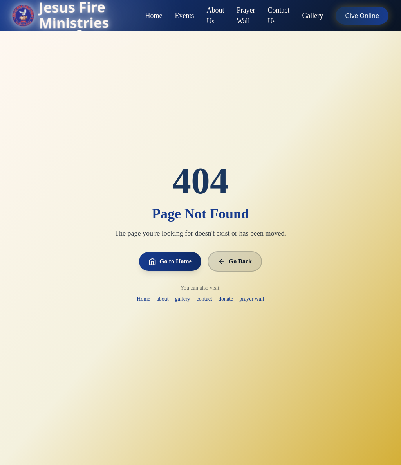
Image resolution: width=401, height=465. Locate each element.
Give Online (362, 15)
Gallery (312, 16)
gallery (182, 299)
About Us (215, 16)
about (163, 299)
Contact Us (278, 16)
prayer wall (251, 299)
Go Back (235, 261)
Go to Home (170, 261)
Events (184, 16)
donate (226, 299)
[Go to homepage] (79, 15)
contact (204, 299)
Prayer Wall (246, 16)
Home (153, 16)
